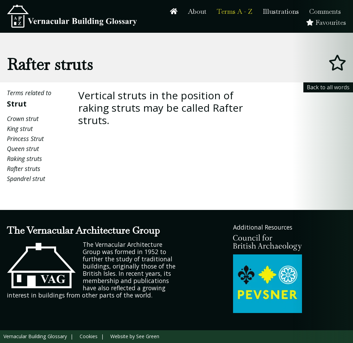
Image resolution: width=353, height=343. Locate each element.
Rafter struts (23, 168)
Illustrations (281, 12)
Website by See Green (134, 336)
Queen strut (23, 148)
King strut (20, 128)
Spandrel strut (26, 178)
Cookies (89, 336)
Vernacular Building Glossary (35, 336)
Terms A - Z (234, 12)
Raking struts (24, 158)
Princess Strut (25, 138)
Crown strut (23, 118)
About (197, 12)
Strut (17, 103)
